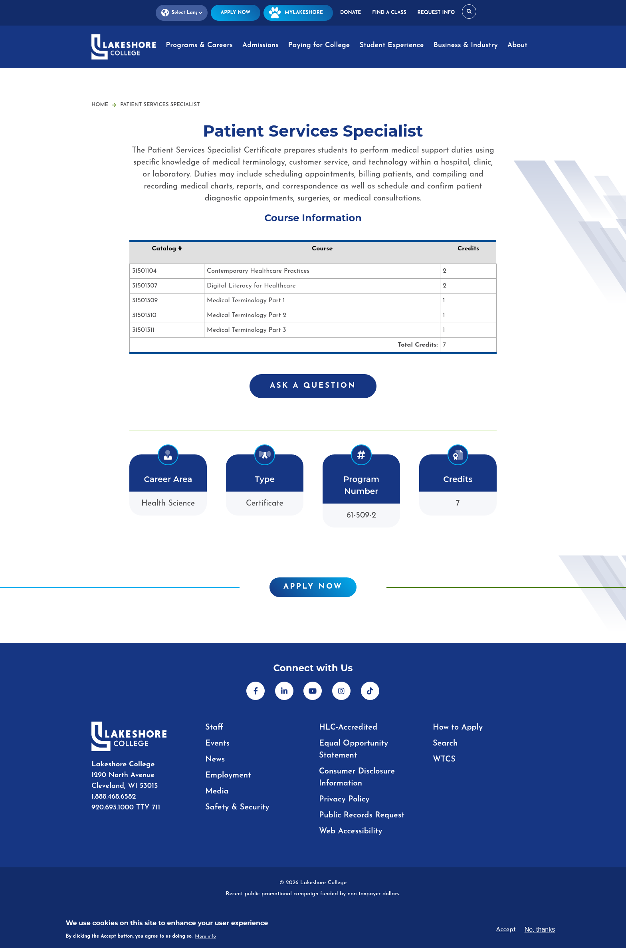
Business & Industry (466, 45)
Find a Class (389, 12)
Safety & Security (237, 807)
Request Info (436, 12)
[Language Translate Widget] (182, 13)
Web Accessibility (350, 831)
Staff (214, 728)
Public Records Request (361, 815)
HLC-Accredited (348, 728)
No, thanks (540, 929)
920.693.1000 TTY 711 (125, 807)
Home (99, 104)
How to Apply (458, 728)
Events (217, 744)
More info (205, 936)
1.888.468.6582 (113, 797)
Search (445, 744)
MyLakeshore (298, 12)
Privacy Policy (344, 799)
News (215, 760)
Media (217, 791)
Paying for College (319, 45)
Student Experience (391, 45)
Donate (350, 12)
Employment (228, 775)
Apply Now (235, 12)
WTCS (444, 760)
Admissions (260, 45)
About (517, 45)
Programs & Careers (199, 45)
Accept (505, 929)
